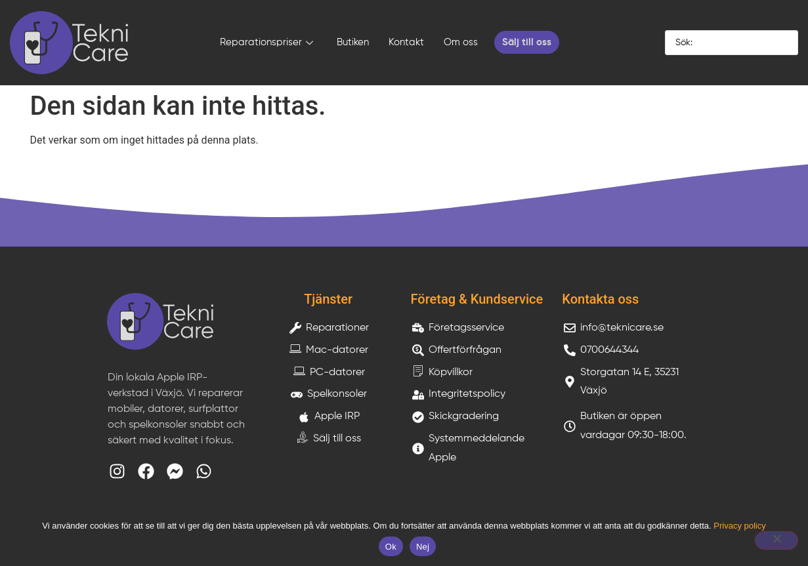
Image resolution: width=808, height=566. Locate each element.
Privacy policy (739, 526)
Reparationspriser (266, 43)
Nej (422, 547)
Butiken (353, 42)
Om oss (461, 42)
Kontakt (406, 42)
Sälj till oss (526, 42)
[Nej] (776, 540)
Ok (390, 547)
